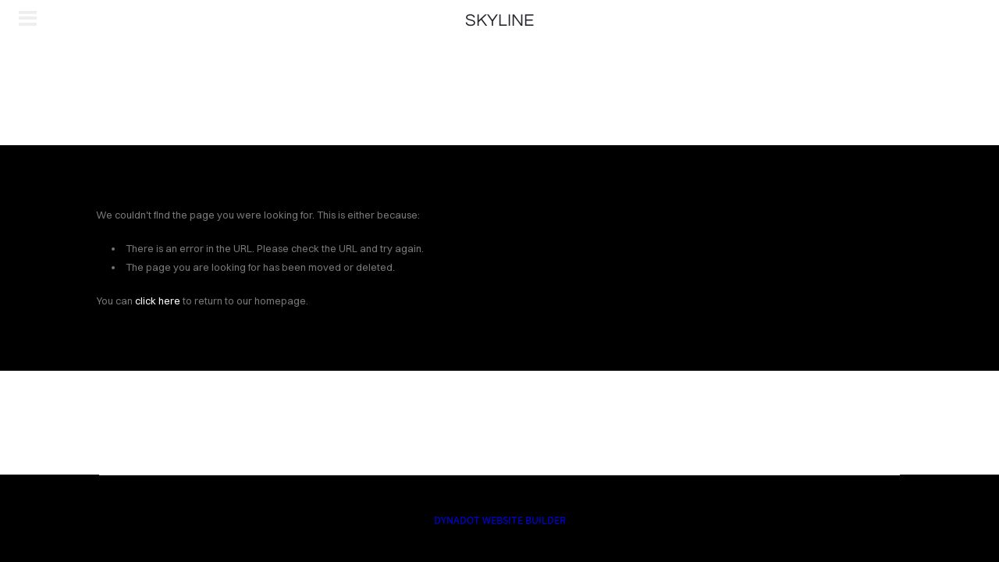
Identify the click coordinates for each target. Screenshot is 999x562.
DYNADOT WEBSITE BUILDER (500, 520)
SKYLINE (499, 21)
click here (157, 300)
